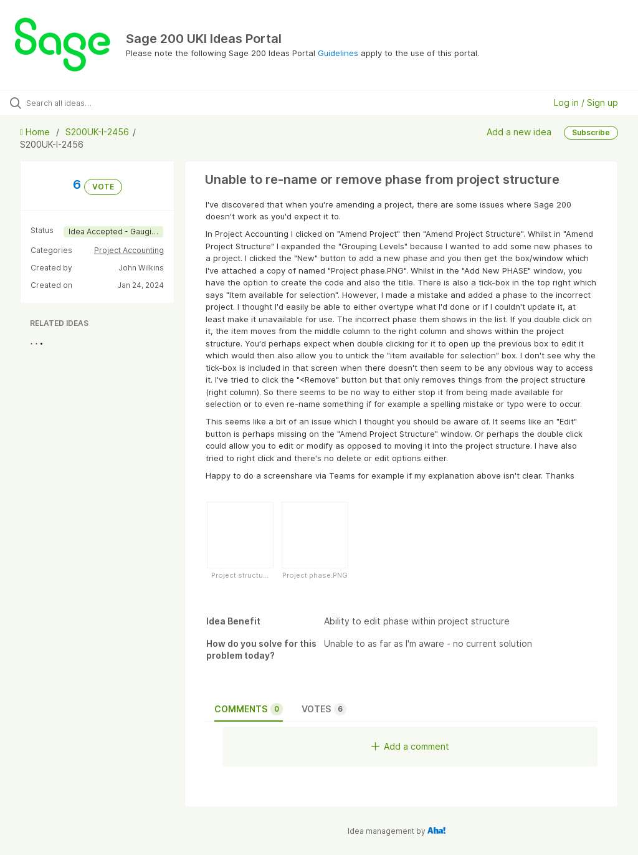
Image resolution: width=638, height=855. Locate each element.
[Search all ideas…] (84, 102)
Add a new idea (519, 132)
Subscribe (591, 132)
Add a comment (410, 746)
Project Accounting (129, 250)
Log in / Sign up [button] (586, 102)
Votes (324, 709)
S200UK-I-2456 (97, 132)
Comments (248, 709)
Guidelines (338, 53)
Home (36, 132)
